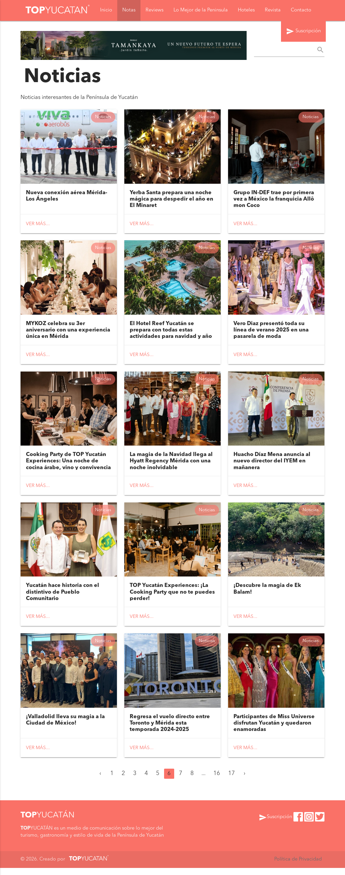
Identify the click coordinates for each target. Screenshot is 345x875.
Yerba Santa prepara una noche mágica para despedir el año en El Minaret (171, 200)
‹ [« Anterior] (100, 780)
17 (231, 780)
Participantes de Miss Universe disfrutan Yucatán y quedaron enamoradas (274, 730)
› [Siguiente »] (244, 780)
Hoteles (246, 10)
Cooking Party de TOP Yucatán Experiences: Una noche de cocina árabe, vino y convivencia (68, 465)
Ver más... (38, 224)
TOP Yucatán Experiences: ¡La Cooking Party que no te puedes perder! (172, 598)
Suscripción (303, 32)
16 (216, 780)
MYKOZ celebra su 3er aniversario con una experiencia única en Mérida (68, 333)
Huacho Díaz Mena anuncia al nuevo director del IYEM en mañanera (271, 465)
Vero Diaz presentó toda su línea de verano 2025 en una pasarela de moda (271, 333)
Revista (273, 10)
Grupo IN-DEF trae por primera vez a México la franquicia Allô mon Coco (273, 200)
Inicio (106, 10)
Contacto (301, 10)
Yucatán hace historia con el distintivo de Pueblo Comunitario (62, 598)
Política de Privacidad (298, 866)
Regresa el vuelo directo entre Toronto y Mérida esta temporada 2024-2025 (170, 730)
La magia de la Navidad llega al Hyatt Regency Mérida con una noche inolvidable (171, 465)
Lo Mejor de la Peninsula (201, 10)
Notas (128, 10)
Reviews (154, 10)
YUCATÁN (47, 822)
